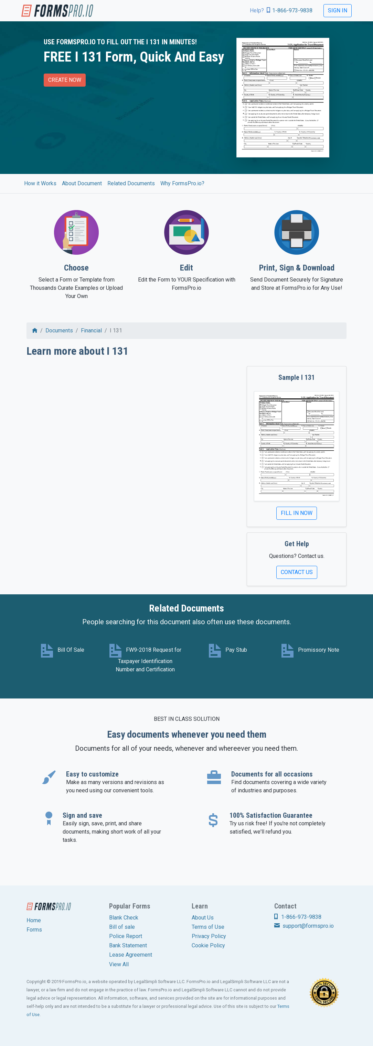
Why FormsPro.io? (182, 183)
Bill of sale (122, 927)
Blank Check (123, 917)
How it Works (40, 183)
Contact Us (297, 572)
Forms (34, 929)
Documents (59, 330)
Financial (91, 330)
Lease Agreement (130, 954)
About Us (203, 917)
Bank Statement (128, 945)
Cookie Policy (208, 945)
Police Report (125, 936)
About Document (82, 183)
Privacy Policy (209, 936)
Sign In (337, 10)
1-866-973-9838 (292, 10)
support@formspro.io (304, 926)
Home (33, 920)
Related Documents (131, 183)
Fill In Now (296, 513)
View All (119, 964)
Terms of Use (208, 927)
